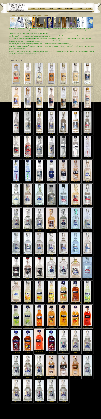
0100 (51, 157)
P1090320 (51, 377)
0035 (87, 85)
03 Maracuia (63, 327)
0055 (75, 109)
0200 (39, 254)
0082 (87, 133)
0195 (27, 254)
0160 (16, 230)
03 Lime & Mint (87, 303)
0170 (39, 230)
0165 (27, 230)
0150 (63, 206)
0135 (27, 206)
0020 (51, 85)
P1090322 (75, 377)
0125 (87, 182)
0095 (39, 157)
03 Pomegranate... (87, 327)
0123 (63, 182)
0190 (16, 254)
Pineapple (51, 401)
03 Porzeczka (16, 352)
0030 (75, 85)
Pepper (28, 401)
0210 (63, 254)
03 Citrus (27, 303)
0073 (39, 133)
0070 (27, 133)
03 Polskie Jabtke (75, 327)
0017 (39, 85)
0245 (63, 278)
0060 (87, 109)
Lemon (63, 352)
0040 (39, 109)
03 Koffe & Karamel (75, 303)
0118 (27, 182)
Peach (87, 377)
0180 (75, 230)
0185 (87, 230)
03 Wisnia (51, 352)
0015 (27, 85)
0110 (75, 157)
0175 (63, 230)
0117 (16, 182)
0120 (39, 182)
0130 (16, 206)
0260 (16, 303)
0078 (63, 133)
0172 (51, 230)
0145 (51, 206)
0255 (87, 278)
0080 (75, 133)
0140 (39, 206)
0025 (63, 85)
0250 (75, 278)
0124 (75, 182)
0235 (39, 278)
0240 (51, 278)
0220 (87, 254)
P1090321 (63, 377)
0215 (75, 254)
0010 (16, 85)
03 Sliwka (27, 352)
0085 (16, 157)
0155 (75, 206)
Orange (28, 377)
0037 (27, 109)
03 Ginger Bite (51, 303)
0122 (51, 182)
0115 (87, 157)
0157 (87, 206)
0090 (27, 157)
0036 (16, 109)
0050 (63, 109)
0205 (51, 254)
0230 (27, 278)
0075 (51, 133)
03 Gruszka (63, 303)
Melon (87, 352)
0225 (16, 278)
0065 (16, 133)
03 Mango (39, 327)
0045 (51, 109)
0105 (63, 157)
